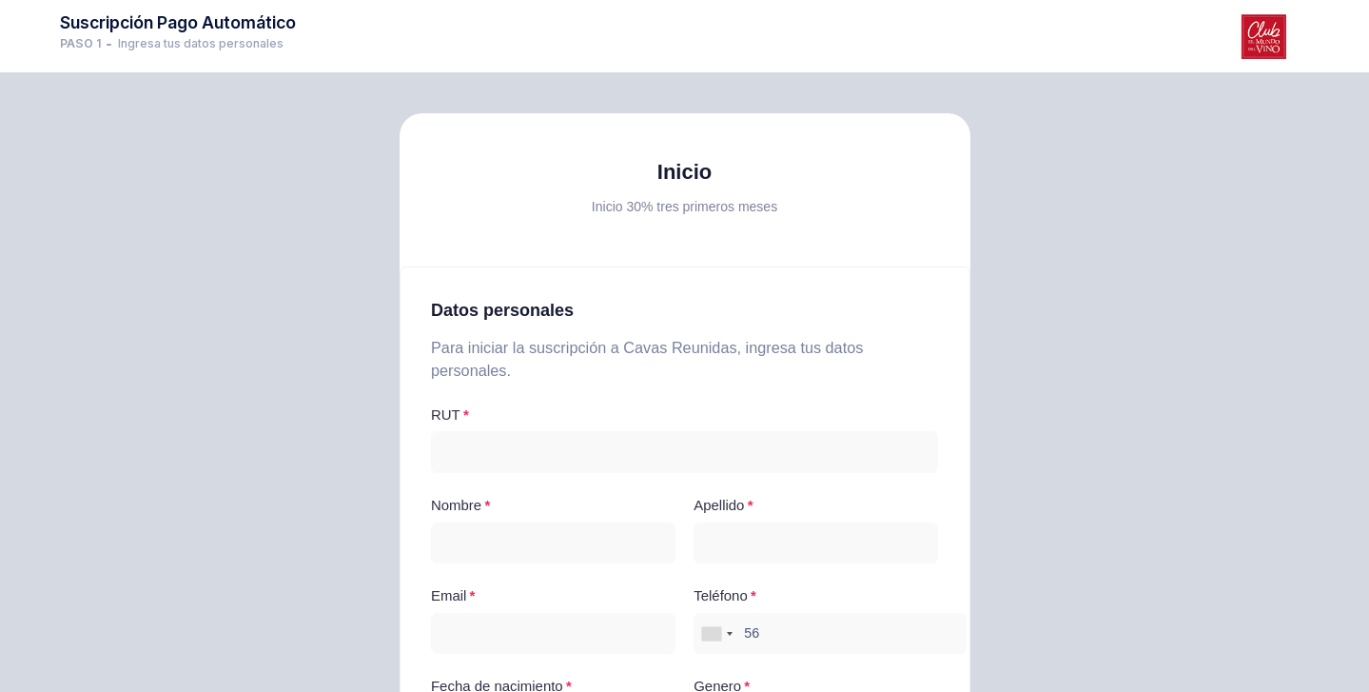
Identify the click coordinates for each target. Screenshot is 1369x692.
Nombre (456, 505)
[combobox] (716, 634)
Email (448, 595)
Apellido (719, 505)
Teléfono (720, 595)
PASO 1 (80, 43)
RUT (445, 414)
